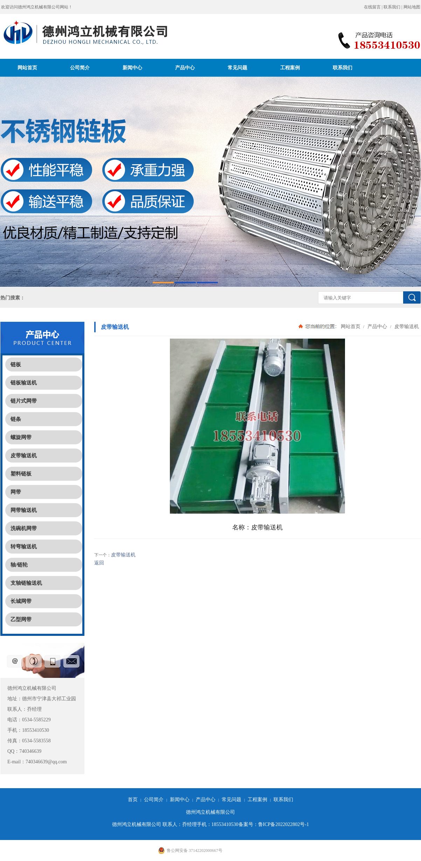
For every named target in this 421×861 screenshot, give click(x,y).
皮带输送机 (406, 326)
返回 (99, 562)
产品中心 (185, 67)
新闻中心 (132, 67)
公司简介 (80, 67)
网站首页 (27, 67)
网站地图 (411, 7)
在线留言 (372, 7)
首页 (133, 799)
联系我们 (392, 7)
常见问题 (237, 67)
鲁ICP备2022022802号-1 (283, 824)
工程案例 (290, 67)
